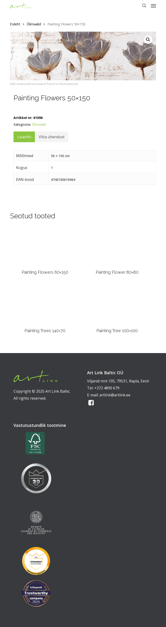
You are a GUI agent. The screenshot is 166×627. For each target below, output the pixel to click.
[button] (153, 5)
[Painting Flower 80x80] (117, 246)
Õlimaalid (34, 24)
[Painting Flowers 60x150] (45, 246)
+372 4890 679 (106, 388)
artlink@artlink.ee (114, 395)
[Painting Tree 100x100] (117, 304)
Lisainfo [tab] (24, 136)
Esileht (15, 24)
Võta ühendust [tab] (51, 136)
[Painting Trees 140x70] (45, 304)
